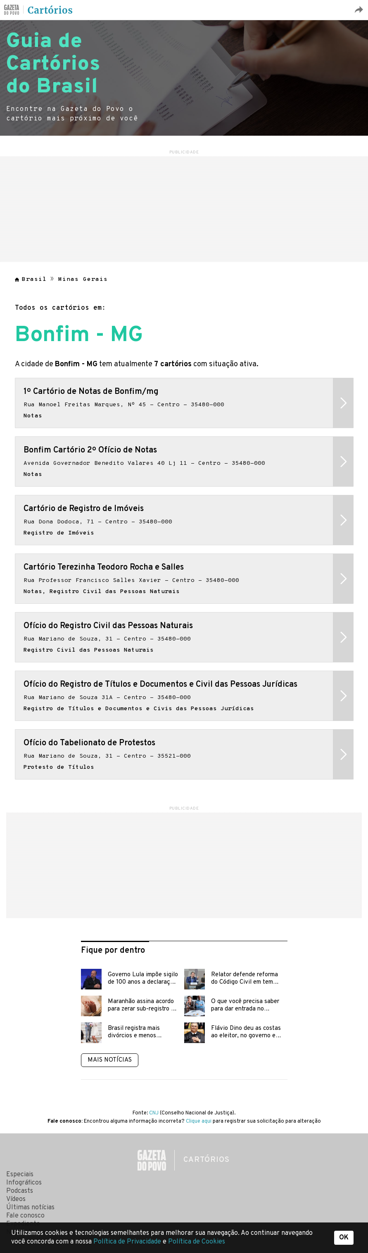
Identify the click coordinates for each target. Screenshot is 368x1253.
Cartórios (50, 10)
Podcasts (19, 1191)
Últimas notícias (30, 1208)
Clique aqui (198, 1121)
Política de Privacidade (128, 1242)
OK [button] (344, 1238)
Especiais (19, 1175)
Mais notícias (110, 1060)
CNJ (154, 1113)
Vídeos (16, 1199)
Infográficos (24, 1183)
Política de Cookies (196, 1242)
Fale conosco (25, 1216)
